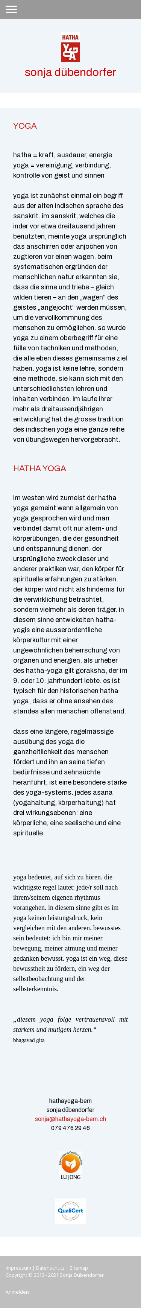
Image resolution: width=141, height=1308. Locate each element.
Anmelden (17, 1291)
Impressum (18, 1267)
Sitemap (79, 1267)
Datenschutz (50, 1267)
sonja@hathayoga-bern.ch (70, 1119)
